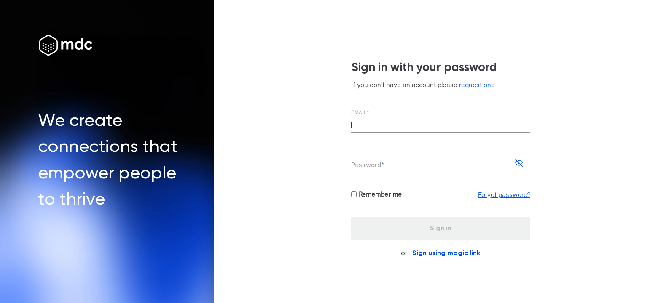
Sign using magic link (446, 253)
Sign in (440, 228)
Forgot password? (504, 194)
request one (477, 84)
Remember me (380, 194)
